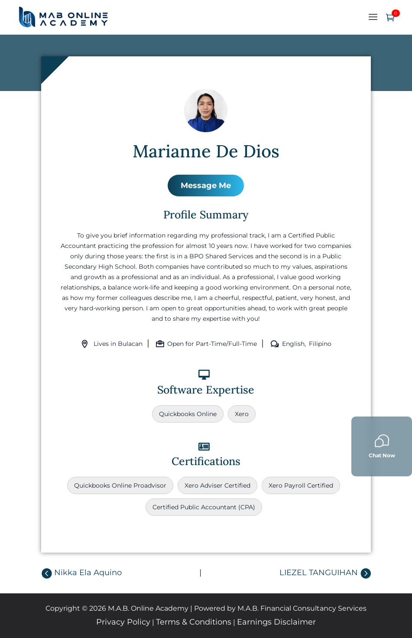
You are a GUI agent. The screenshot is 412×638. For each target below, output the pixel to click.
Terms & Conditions (193, 622)
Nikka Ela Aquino (88, 572)
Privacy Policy (123, 622)
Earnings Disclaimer (276, 622)
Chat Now (382, 446)
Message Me (206, 185)
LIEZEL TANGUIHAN (318, 572)
